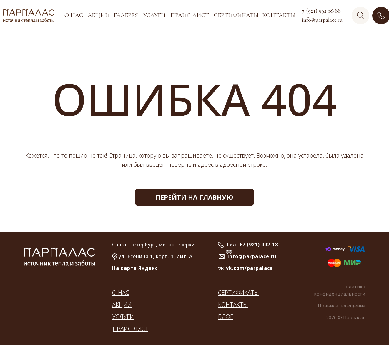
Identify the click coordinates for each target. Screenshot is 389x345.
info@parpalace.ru (251, 256)
